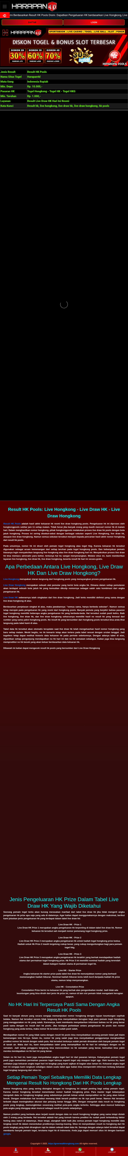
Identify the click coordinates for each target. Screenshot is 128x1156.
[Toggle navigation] (4, 6)
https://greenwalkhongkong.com (63, 1143)
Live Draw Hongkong (14, 585)
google (6, 1134)
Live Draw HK (10, 597)
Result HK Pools (12, 523)
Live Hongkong (11, 579)
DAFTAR (32, 22)
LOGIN (94, 22)
